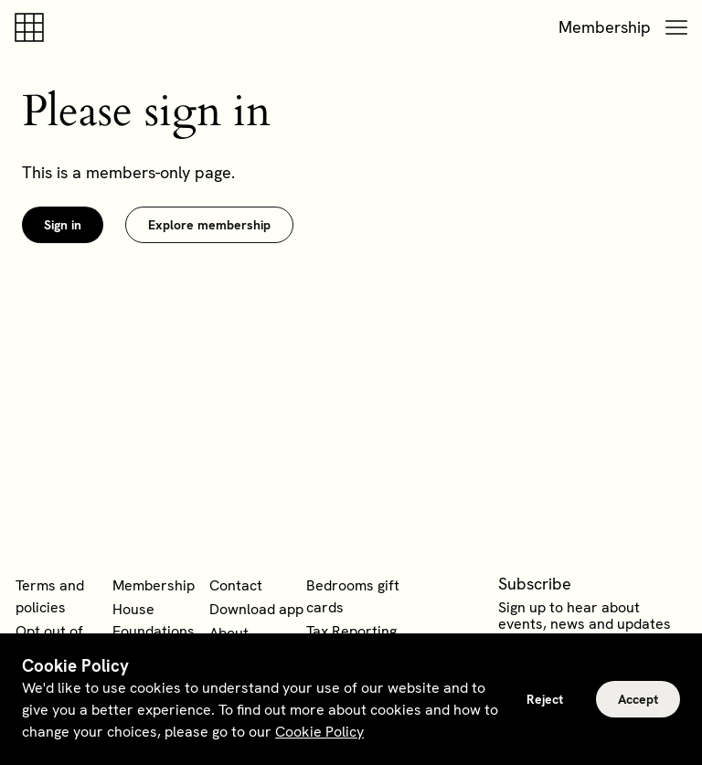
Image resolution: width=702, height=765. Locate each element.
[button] (676, 27)
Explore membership (209, 225)
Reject (544, 699)
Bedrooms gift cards (352, 596)
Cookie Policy (319, 731)
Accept (638, 699)
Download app (256, 609)
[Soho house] (33, 27)
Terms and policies (50, 596)
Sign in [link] (62, 225)
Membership (604, 26)
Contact (235, 585)
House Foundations (153, 620)
